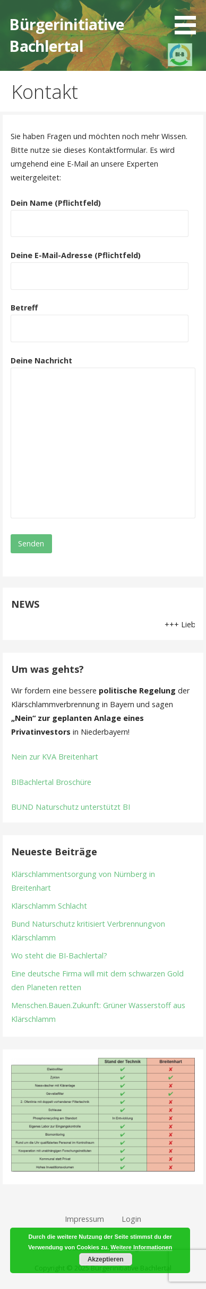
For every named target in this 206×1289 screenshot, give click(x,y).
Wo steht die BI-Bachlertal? (59, 955)
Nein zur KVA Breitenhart (54, 757)
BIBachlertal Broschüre (51, 782)
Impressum (84, 1219)
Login (131, 1219)
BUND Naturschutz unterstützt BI (70, 807)
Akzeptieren (106, 1259)
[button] (189, 19)
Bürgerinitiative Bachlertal (66, 35)
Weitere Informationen (141, 1247)
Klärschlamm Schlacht (49, 906)
